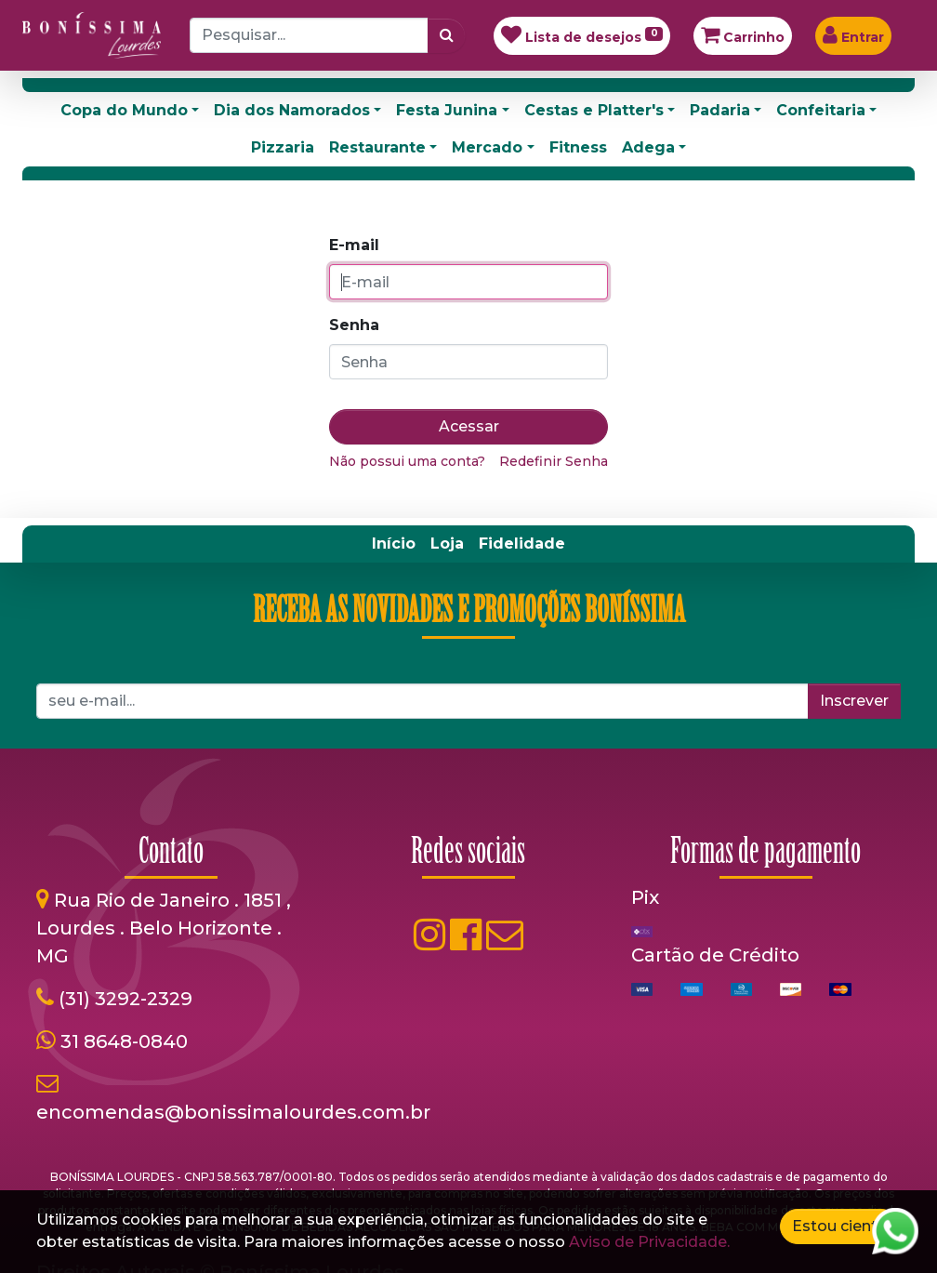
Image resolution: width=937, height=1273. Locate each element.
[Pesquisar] (447, 35)
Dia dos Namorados (292, 110)
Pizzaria (282, 147)
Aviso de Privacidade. (649, 1242)
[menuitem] (393, 544)
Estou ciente (839, 1226)
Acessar (469, 426)
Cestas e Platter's (594, 110)
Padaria (720, 110)
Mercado (487, 147)
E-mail (354, 245)
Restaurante (377, 147)
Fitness (578, 147)
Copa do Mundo (124, 110)
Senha (354, 325)
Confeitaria (820, 110)
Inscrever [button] (854, 700)
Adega (648, 147)
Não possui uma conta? (407, 461)
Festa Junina (446, 110)
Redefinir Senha (553, 461)
